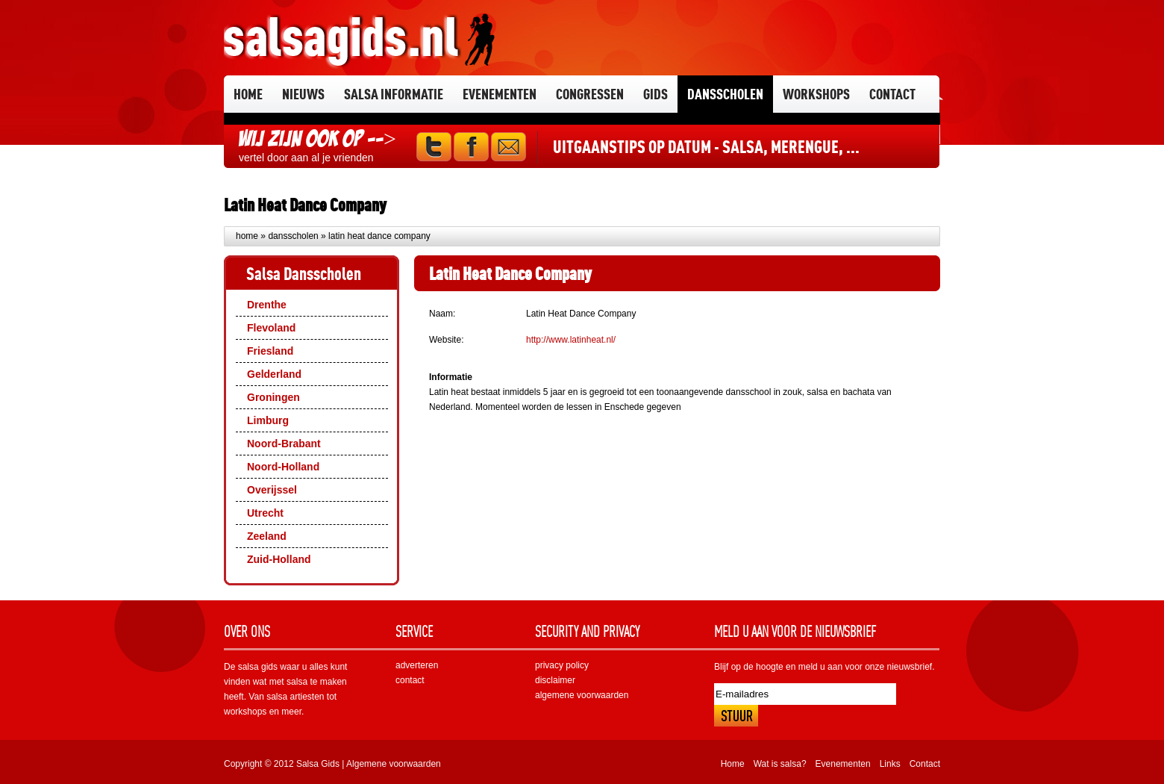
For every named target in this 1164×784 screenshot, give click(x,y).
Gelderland (274, 374)
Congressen (590, 93)
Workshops (816, 93)
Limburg (268, 420)
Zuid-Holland (279, 559)
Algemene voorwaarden (393, 764)
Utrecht (265, 513)
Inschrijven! (736, 716)
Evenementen (499, 93)
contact (410, 680)
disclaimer (555, 680)
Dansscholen (725, 93)
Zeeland (267, 536)
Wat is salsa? (780, 764)
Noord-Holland (283, 467)
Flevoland (271, 328)
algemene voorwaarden (581, 695)
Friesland (270, 351)
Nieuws (303, 93)
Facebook (471, 146)
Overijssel (272, 490)
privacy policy (562, 665)
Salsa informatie (393, 93)
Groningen (273, 397)
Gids (655, 93)
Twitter (433, 146)
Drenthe (267, 305)
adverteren (416, 665)
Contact (892, 93)
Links (890, 764)
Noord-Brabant (284, 443)
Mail (508, 146)
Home (248, 93)
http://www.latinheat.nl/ (571, 340)
